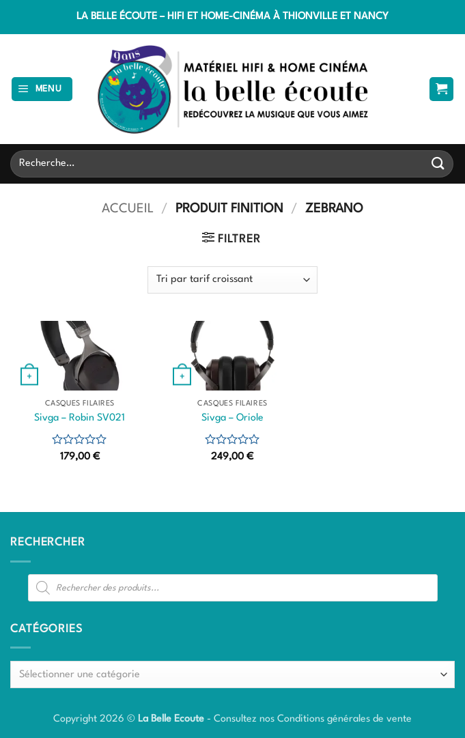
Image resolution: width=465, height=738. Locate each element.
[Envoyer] (438, 163)
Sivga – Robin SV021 (79, 418)
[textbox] (229, 675)
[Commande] (232, 280)
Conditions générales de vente (344, 719)
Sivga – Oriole (232, 418)
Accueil (128, 209)
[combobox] (232, 674)
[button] (42, 89)
